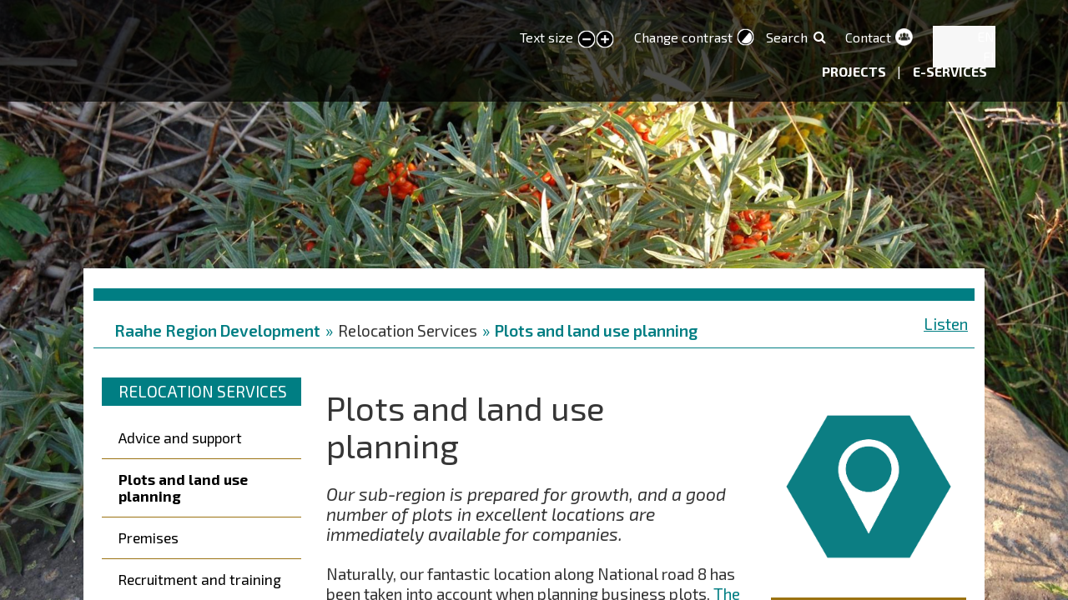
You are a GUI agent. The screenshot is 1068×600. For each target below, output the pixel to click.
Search (787, 37)
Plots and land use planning (596, 330)
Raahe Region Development (217, 330)
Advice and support (180, 437)
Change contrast (683, 37)
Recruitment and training (199, 579)
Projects (855, 71)
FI (989, 56)
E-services (950, 71)
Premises (148, 537)
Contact (868, 37)
